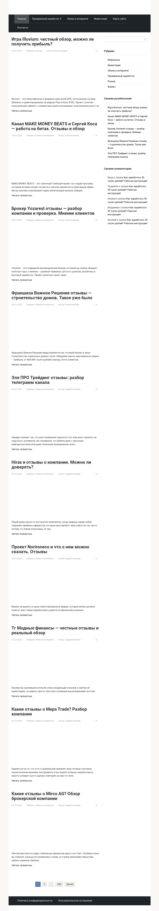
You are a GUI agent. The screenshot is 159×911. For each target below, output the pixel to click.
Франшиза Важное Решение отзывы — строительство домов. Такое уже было (52, 295)
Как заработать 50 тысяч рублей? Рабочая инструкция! (127, 190)
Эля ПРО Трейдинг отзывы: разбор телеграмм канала (48, 380)
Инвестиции (100, 18)
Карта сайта (119, 18)
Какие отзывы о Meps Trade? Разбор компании (49, 711)
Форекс (112, 86)
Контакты (22, 27)
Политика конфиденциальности (34, 900)
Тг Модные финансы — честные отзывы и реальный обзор (55, 630)
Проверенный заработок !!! (46, 18)
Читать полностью (22, 110)
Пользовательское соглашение (75, 900)
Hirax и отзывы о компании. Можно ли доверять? (51, 465)
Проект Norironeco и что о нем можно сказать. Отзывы (50, 549)
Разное (38, 51)
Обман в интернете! (77, 18)
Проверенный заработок (121, 76)
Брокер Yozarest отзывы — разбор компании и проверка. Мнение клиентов (53, 211)
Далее (69, 884)
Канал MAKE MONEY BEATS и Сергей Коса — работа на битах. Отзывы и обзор (54, 126)
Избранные (114, 60)
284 (59, 884)
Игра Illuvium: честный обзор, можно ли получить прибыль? (53, 41)
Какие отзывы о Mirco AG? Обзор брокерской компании (46, 796)
